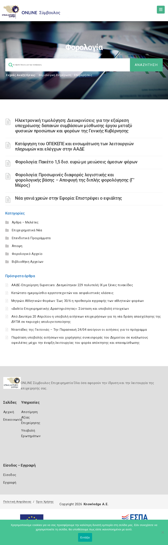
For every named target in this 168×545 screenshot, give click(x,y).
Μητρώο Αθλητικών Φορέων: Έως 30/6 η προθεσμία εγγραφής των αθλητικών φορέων (77, 301)
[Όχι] (162, 534)
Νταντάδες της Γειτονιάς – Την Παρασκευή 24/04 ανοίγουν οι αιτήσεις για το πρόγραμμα (79, 330)
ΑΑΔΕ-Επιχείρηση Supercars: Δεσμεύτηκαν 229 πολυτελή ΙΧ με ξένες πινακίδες (72, 285)
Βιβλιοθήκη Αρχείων (27, 262)
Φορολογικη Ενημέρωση (55, 75)
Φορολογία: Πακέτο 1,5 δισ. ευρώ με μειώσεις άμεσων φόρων (76, 161)
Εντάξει (85, 537)
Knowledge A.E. (96, 504)
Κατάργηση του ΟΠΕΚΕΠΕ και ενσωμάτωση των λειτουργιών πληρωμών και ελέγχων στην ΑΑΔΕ (74, 146)
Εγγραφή (9, 482)
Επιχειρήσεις (83, 75)
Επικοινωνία (12, 420)
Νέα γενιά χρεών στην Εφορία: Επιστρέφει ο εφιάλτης (68, 198)
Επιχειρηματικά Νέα (27, 230)
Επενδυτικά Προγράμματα (31, 238)
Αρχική (8, 412)
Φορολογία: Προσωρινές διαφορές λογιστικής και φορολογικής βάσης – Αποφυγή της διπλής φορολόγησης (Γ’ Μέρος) (74, 180)
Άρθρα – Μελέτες (25, 222)
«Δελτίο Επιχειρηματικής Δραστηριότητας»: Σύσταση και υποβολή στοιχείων (70, 309)
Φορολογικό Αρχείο (27, 254)
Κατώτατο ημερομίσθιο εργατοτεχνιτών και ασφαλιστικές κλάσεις (62, 293)
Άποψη (17, 246)
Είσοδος (9, 475)
